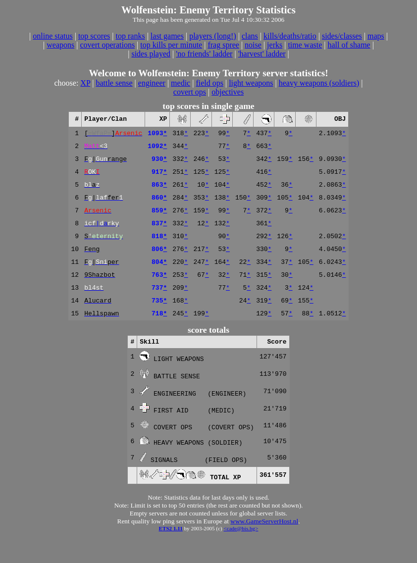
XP (85, 83)
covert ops (189, 92)
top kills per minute (171, 45)
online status (52, 36)
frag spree (223, 45)
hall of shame (348, 45)
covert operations (107, 45)
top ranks (130, 36)
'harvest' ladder (262, 54)
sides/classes (342, 36)
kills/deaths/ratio (289, 36)
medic (180, 83)
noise (253, 45)
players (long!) (212, 36)
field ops (209, 83)
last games (167, 36)
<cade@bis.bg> (240, 552)
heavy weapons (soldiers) (319, 83)
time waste (305, 45)
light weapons (251, 83)
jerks (274, 45)
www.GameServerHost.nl (264, 545)
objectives (227, 92)
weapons (60, 45)
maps (375, 36)
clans (250, 36)
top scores (94, 36)
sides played (150, 54)
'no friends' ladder (204, 54)
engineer (151, 83)
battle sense (114, 83)
